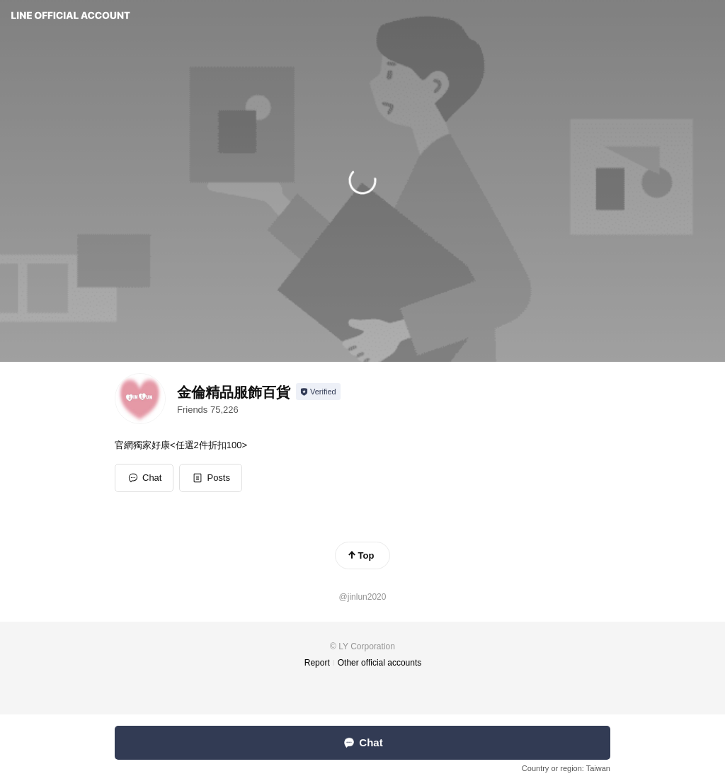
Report (317, 663)
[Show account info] (318, 391)
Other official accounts (380, 663)
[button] (210, 478)
